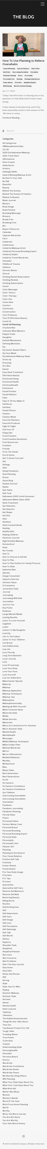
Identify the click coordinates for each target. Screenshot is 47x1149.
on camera (8, 783)
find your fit (8, 429)
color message (10, 289)
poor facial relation (12, 856)
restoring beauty (11, 897)
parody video (9, 815)
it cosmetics (9, 585)
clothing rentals (10, 280)
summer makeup (11, 993)
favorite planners (23, 68)
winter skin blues (11, 1092)
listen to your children (14, 639)
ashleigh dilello (10, 172)
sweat (6, 1002)
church (6, 273)
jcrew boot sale (10, 589)
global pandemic (10, 471)
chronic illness (10, 270)
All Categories (9, 143)
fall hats (7, 407)
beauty (6, 187)
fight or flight (9, 426)
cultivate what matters (14, 331)
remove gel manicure (13, 891)
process (7, 881)
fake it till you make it (13, 401)
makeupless (8, 700)
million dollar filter (12, 745)
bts (4, 226)
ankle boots (8, 165)
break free (8, 219)
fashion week (9, 417)
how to (6, 553)
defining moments (11, 343)
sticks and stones (11, 974)
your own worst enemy (14, 1123)
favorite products (11, 423)
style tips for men (11, 986)
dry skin (6, 366)
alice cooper (9, 162)
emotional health (11, 382)
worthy (6, 1111)
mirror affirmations (12, 754)
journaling (8, 595)
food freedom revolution (15, 439)
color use (7, 299)
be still (6, 181)
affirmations (9, 159)
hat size (6, 515)
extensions (8, 388)
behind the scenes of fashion (17, 194)
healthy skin (8, 531)
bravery (6, 216)
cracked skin (9, 327)
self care (7, 916)
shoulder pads (10, 945)
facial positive (9, 391)
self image (8, 920)
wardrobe (7, 1063)
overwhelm (34, 72)
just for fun (8, 604)
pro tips (7, 878)
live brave (8, 643)
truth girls (8, 1041)
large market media (12, 614)
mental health (9, 732)
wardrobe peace (11, 1072)
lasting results (10, 617)
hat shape (7, 512)
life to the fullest (11, 636)
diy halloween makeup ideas (16, 356)
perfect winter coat (12, 824)
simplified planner (30, 82)
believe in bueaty (11, 197)
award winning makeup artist (17, 175)
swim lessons (9, 1009)
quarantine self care (13, 888)
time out (7, 1025)
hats (5, 519)
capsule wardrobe (12, 235)
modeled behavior (11, 757)
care (5, 238)
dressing (7, 363)
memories (7, 722)
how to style (9, 566)
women (6, 1095)
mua (5, 767)
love (5, 662)
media (5, 716)
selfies (6, 939)
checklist (7, 261)
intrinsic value (10, 582)
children (7, 267)
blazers (6, 203)
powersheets (9, 869)
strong (6, 980)
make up (7, 684)
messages (8, 738)
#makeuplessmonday (13, 146)
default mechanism (12, 340)
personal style (10, 837)
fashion (6, 413)
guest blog (8, 480)
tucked (6, 1044)
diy (4, 347)
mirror (6, 751)
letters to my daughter (14, 630)
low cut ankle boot (12, 678)
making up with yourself (14, 706)
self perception (10, 926)
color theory (9, 292)
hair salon (7, 490)
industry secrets (11, 579)
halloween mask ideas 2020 (16, 499)
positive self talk (11, 859)
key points (6, 72)
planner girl (8, 846)
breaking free (9, 222)
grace (6, 477)
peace (20, 75)
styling (6, 990)
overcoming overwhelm (14, 795)
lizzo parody (9, 652)
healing (6, 528)
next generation (10, 773)
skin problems (9, 961)
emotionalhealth (10, 385)
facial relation (10, 394)
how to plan (35, 68)
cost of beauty (10, 315)
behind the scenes (12, 191)
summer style (9, 996)
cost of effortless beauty (15, 318)
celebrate (7, 242)
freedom (7, 445)
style (5, 983)
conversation (9, 312)
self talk (7, 932)
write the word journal (14, 1114)
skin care (7, 955)
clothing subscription (13, 283)
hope (5, 547)
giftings (6, 464)
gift (4, 461)
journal (6, 592)
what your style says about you (18, 1082)
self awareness (10, 913)
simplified (7, 948)
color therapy (9, 296)
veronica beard (10, 1056)
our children (9, 792)
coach (6, 286)
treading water (10, 1034)
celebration (8, 245)
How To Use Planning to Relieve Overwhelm (23, 62)
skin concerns (9, 958)
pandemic (7, 805)
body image (8, 206)
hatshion (7, 522)
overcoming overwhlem (20, 72)
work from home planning (22, 86)
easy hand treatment (13, 372)
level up (6, 633)
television (7, 1015)
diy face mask (9, 353)
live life (6, 649)
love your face (10, 671)
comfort (7, 305)
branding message (12, 213)
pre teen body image (13, 872)
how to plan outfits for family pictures (21, 563)
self (4, 910)
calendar (7, 232)
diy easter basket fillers (14, 350)
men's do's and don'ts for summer (19, 725)
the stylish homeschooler (15, 1018)
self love (7, 923)
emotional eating (11, 378)
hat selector (9, 509)
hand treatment (10, 503)
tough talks (8, 1031)
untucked (7, 1053)
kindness (7, 611)
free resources (10, 442)
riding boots (8, 900)
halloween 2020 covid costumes (18, 496)
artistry (6, 168)
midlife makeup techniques (16, 741)
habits (6, 487)
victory (6, 1060)
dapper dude (9, 334)
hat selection (9, 506)
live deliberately (11, 646)
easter (6, 369)
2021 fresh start (11, 156)
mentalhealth (9, 735)
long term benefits (12, 655)
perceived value (10, 821)
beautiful (7, 184)
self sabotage (9, 929)
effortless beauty (11, 375)
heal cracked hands (12, 525)
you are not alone (11, 1117)
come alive (8, 302)
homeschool (8, 544)
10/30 (6, 149)
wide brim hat (9, 1088)
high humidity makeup (13, 541)
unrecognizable (10, 1050)
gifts (5, 468)
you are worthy (10, 1120)
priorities (18, 82)
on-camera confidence (14, 789)
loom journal (9, 659)
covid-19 (7, 321)
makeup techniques (12, 694)
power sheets (8, 82)
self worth (8, 935)
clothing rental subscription (16, 277)
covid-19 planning (9, 68)
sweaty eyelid (9, 1005)
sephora (7, 942)
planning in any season (32, 79)
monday (6, 760)
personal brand (10, 827)
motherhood (8, 764)
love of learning (11, 665)
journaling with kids (12, 598)
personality (28, 75)
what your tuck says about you (18, 1085)
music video (8, 770)
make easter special (12, 681)
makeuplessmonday (12, 703)
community (8, 308)
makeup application (12, 690)
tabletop (7, 1012)
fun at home (9, 455)
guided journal (10, 483)
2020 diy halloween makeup (16, 152)
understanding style (12, 1047)
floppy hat (7, 433)
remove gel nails (11, 894)
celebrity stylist (10, 254)
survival (6, 999)
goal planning (9, 474)
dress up (7, 359)
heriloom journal (11, 538)
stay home (8, 967)
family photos (9, 410)
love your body (10, 668)
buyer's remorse (11, 229)
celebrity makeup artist (14, 248)
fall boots (7, 404)
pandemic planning (9, 75)
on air (5, 779)
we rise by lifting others (15, 1076)
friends (6, 449)
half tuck (7, 493)
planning (19, 79)
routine (6, 904)
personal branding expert (15, 834)
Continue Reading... (12, 118)
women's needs (10, 1098)
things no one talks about (15, 1021)
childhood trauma (11, 264)
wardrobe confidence (13, 1066)
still (4, 977)
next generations (11, 776)
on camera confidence (14, 786)
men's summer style (12, 729)
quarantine (8, 885)
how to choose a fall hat (15, 557)
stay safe (7, 971)
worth (6, 1107)
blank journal (9, 200)
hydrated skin (9, 569)
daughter (7, 337)
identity (6, 573)
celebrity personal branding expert (20, 251)
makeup (6, 687)
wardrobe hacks (11, 1069)
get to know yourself (13, 458)
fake (5, 398)
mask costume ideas (13, 709)
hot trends (8, 550)
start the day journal (13, 964)
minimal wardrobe (11, 748)
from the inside (10, 452)
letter (6, 627)
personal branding (11, 830)
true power (8, 1037)
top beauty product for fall (16, 1028)
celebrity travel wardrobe (15, 257)
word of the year (11, 1101)
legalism (7, 624)
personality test (8, 79)
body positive (9, 210)
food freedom (9, 436)
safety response (11, 907)
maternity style (10, 713)
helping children (10, 534)
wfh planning (7, 86)
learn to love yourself (14, 620)
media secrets (10, 719)
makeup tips (9, 697)
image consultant (11, 576)
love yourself (9, 675)
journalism (8, 601)
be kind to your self (12, 178)
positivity (7, 862)
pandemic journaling (13, 808)
